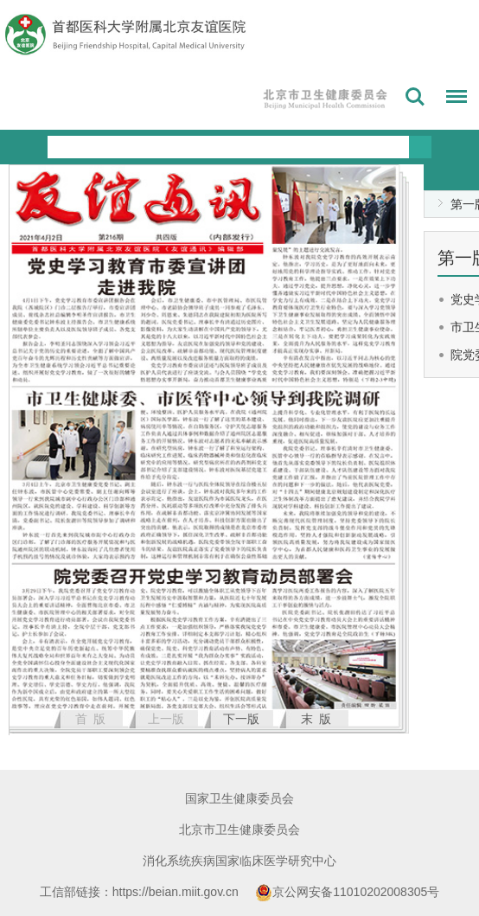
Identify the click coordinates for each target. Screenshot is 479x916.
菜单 (452, 99)
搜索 (415, 97)
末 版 (316, 719)
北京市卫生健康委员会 (239, 829)
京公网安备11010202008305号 (347, 892)
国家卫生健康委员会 (239, 798)
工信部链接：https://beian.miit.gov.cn (141, 892)
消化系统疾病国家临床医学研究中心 (239, 861)
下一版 (241, 719)
